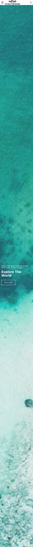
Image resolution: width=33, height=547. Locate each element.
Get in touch (8, 282)
